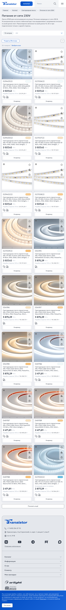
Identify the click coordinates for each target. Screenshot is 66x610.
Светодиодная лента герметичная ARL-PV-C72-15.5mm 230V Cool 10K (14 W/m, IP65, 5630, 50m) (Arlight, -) (49, 482)
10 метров (8, 33)
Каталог (26, 4)
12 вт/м (19, 33)
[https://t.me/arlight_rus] (33, 542)
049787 (6, 420)
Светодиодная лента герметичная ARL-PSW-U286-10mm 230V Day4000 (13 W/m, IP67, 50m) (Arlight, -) (16, 425)
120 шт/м (29, 33)
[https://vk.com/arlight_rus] (6, 542)
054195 (38, 251)
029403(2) (8, 81)
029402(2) (8, 194)
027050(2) (40, 477)
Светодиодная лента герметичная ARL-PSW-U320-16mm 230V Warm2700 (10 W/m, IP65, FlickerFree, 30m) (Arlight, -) (16, 368)
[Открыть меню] (62, 3)
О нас (7, 566)
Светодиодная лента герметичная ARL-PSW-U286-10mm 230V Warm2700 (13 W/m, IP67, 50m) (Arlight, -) (15, 482)
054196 (6, 307)
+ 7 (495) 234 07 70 (14, 528)
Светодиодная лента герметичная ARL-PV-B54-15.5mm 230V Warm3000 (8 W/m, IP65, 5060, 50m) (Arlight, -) (48, 199)
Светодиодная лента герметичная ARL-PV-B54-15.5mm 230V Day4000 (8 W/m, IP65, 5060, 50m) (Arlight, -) (48, 142)
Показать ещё (33, 506)
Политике (43, 599)
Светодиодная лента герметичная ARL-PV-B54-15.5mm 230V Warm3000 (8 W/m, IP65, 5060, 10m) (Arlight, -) (16, 199)
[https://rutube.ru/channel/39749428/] (46, 542)
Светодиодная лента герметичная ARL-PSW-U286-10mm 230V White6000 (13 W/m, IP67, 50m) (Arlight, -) (47, 368)
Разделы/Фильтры (10, 41)
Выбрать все (16, 45)
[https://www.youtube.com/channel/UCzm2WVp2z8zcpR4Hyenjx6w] (19, 542)
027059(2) (7, 251)
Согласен (7, 605)
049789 (38, 420)
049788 (6, 477)
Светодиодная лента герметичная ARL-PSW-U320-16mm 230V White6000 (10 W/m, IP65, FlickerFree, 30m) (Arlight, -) (48, 255)
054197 (38, 307)
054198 (6, 364)
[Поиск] (55, 4)
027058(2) (39, 194)
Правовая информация (13, 546)
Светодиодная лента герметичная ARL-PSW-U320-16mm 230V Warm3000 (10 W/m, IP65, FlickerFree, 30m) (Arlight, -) (48, 312)
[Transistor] (9, 3)
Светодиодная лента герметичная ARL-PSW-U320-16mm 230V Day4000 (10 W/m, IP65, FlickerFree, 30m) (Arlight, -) (16, 312)
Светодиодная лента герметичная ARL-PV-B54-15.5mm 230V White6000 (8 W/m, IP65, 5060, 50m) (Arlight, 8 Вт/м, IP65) (48, 86)
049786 (38, 364)
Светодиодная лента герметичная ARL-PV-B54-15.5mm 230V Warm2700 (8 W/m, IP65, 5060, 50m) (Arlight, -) (16, 255)
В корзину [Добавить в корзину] (17, 101)
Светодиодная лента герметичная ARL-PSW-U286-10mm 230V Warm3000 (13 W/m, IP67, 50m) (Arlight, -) (47, 425)
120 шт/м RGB (42, 33)
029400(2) (8, 138)
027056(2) (40, 81)
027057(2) (39, 138)
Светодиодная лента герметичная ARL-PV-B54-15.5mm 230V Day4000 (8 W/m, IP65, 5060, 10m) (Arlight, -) (16, 142)
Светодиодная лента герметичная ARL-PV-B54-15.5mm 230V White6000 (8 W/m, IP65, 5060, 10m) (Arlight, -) (16, 86)
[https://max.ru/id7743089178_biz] (59, 542)
